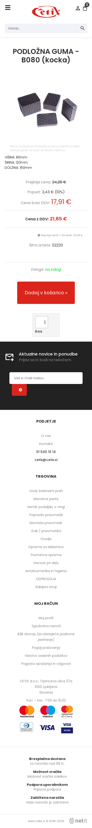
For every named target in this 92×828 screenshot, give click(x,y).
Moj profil (46, 618)
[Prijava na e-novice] (19, 390)
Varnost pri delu (46, 563)
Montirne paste (46, 499)
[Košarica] (85, 8)
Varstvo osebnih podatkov (46, 655)
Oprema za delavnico (46, 547)
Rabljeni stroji (46, 587)
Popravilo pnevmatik (46, 515)
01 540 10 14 (46, 451)
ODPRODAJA (46, 579)
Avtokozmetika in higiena (46, 571)
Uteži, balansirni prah (46, 491)
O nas (46, 435)
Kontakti (46, 443)
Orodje (46, 539)
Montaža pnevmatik (46, 523)
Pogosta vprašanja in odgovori (46, 663)
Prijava (78, 8)
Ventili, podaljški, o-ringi (46, 507)
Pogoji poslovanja (46, 647)
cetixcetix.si (46, 459)
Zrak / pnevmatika (46, 531)
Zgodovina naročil (46, 626)
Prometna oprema (46, 555)
